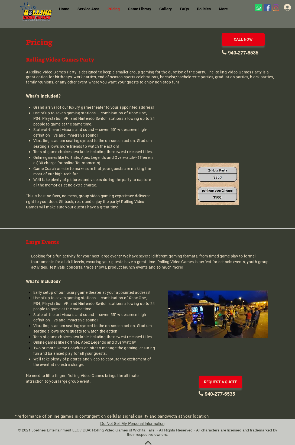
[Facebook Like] (264, 23)
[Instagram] (276, 7)
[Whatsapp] (258, 7)
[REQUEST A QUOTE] (220, 382)
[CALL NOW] (243, 39)
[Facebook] (267, 7)
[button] (139, 9)
